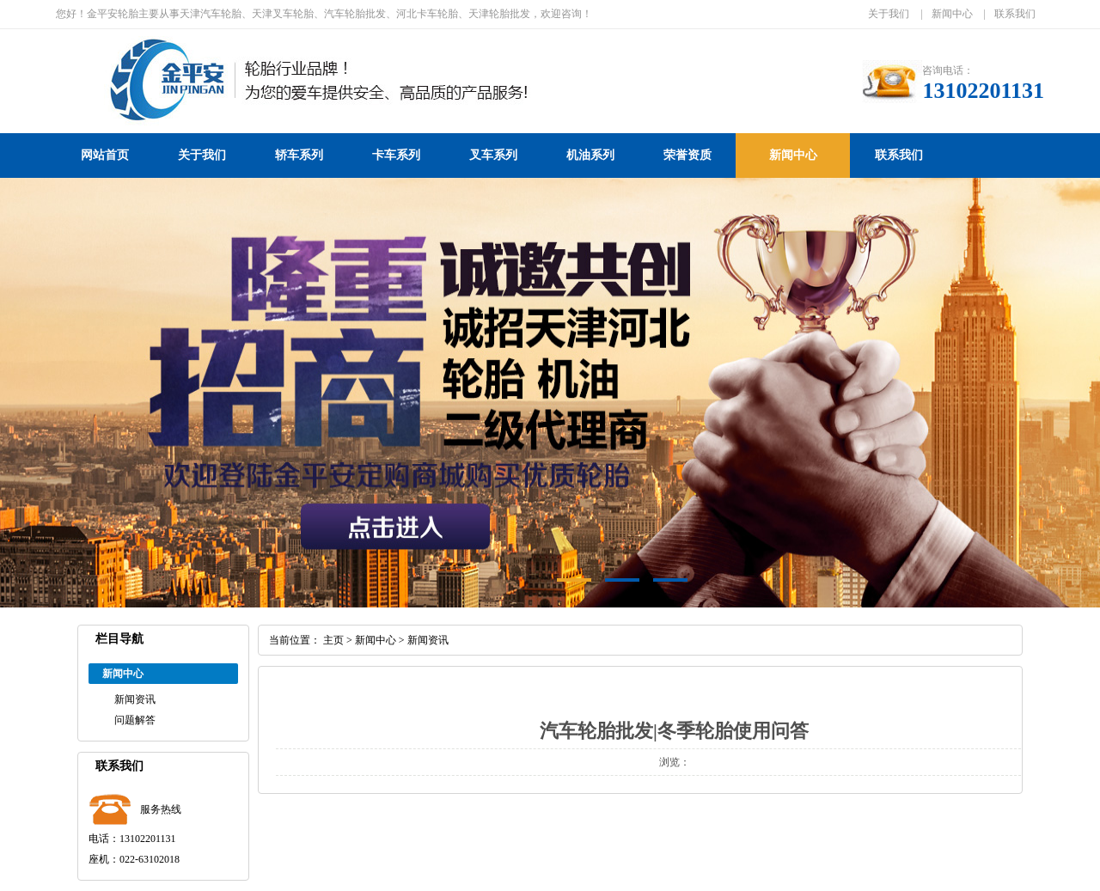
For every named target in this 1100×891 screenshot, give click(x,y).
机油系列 (590, 155)
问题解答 (135, 720)
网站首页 (105, 155)
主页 (333, 640)
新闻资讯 (135, 699)
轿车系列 (299, 155)
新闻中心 (952, 14)
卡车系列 (396, 155)
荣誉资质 (687, 155)
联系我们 (1015, 14)
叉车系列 (493, 155)
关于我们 (888, 14)
